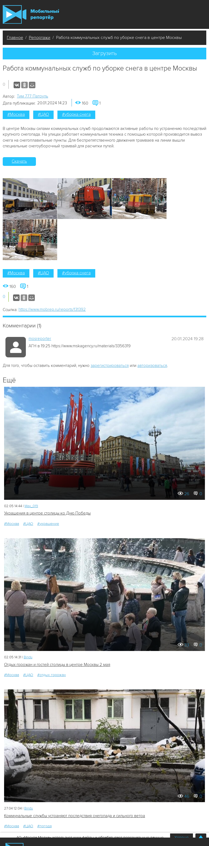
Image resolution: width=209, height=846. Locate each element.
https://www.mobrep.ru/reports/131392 (52, 309)
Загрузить (104, 53)
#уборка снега (76, 114)
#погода (44, 826)
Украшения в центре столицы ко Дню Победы (47, 513)
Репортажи (39, 37)
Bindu (28, 657)
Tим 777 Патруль (32, 96)
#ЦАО (43, 114)
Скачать (19, 161)
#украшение (48, 523)
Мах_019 (31, 506)
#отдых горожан (51, 674)
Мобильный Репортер (31, 14)
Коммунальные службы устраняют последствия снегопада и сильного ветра (74, 815)
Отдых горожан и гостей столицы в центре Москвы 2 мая (57, 664)
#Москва (16, 114)
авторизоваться (152, 365)
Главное (15, 37)
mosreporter (40, 338)
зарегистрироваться (110, 365)
